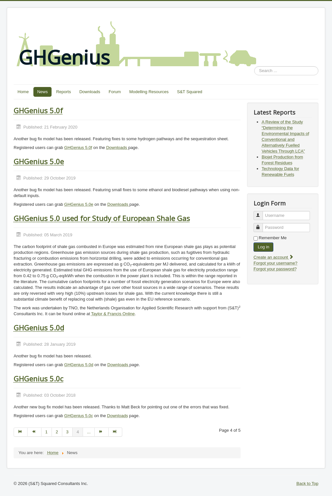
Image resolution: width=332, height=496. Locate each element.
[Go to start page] (21, 432)
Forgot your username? (275, 263)
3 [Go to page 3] (67, 431)
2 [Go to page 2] (57, 431)
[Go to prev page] (34, 432)
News (42, 91)
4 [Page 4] (78, 431)
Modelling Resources (149, 91)
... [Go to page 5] (88, 431)
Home (23, 91)
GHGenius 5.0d (39, 327)
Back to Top (307, 483)
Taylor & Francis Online (113, 313)
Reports (63, 91)
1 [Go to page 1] (46, 431)
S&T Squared (189, 91)
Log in (263, 246)
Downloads (89, 91)
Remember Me (273, 237)
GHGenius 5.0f (38, 110)
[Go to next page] (101, 432)
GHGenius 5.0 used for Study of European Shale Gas (102, 218)
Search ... (254, 66)
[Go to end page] (115, 432)
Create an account (274, 257)
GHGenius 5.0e (39, 161)
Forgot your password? (275, 269)
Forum (115, 91)
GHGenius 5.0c (38, 378)
